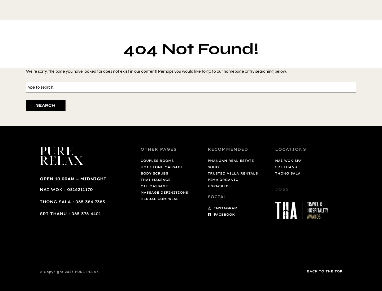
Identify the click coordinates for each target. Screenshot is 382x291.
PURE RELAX (62, 157)
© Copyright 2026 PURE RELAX (69, 272)
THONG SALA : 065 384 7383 (72, 201)
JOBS (282, 189)
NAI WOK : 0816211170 (66, 189)
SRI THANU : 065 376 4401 (70, 213)
